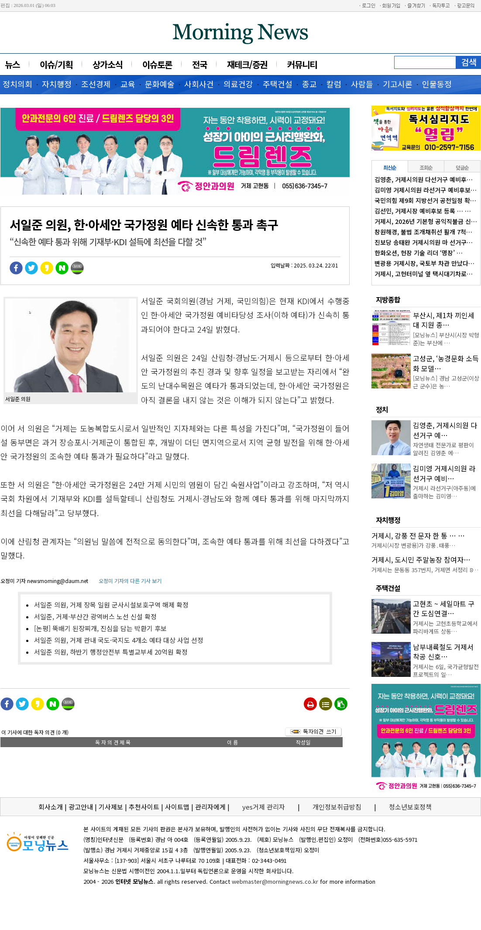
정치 (382, 409)
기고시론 (397, 83)
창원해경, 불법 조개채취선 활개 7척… (423, 231)
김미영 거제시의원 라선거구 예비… (444, 473)
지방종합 (388, 299)
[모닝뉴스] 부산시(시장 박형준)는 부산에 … (446, 339)
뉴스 (12, 64)
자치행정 (57, 83)
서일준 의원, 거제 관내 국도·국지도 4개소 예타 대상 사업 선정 (118, 640)
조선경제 (96, 83)
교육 (127, 83)
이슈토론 (157, 64)
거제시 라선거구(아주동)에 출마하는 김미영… (444, 492)
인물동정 (437, 83)
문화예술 (160, 83)
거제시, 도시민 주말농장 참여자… (421, 559)
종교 (309, 83)
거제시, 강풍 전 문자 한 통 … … (418, 535)
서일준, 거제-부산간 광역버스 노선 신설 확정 (95, 616)
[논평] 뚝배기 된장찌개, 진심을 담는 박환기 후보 (100, 628)
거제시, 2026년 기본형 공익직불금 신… (425, 221)
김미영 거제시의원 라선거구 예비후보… (425, 189)
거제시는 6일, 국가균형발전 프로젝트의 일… (446, 670)
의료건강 (238, 83)
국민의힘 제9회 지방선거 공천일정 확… (425, 200)
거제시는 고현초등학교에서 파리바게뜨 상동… (445, 627)
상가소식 (107, 64)
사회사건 (199, 83)
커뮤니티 (302, 64)
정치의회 (17, 83)
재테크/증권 (247, 64)
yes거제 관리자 (264, 806)
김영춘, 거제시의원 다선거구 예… (445, 430)
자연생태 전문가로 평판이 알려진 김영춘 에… (443, 449)
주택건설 (277, 83)
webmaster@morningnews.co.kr (275, 881)
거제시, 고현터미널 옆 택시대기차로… (423, 273)
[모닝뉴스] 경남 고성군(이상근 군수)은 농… (446, 382)
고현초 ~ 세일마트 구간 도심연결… (443, 608)
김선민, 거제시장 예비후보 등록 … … (422, 210)
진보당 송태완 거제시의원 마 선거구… (423, 242)
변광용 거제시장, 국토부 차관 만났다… (424, 263)
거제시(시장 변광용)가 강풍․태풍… (413, 545)
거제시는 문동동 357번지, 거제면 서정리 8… (424, 570)
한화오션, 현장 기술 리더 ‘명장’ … (418, 252)
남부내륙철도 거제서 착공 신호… (443, 652)
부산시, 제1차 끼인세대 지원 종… (443, 320)
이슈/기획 (56, 64)
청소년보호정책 (410, 806)
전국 (199, 64)
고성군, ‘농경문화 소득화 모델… (446, 363)
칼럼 (333, 83)
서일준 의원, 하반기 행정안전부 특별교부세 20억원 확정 (111, 651)
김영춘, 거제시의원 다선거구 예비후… (423, 179)
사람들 (362, 83)
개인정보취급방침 (337, 806)
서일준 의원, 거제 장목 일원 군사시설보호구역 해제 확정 (111, 604)
